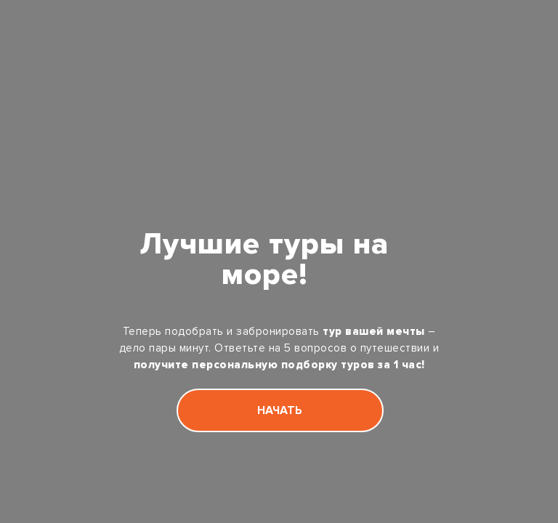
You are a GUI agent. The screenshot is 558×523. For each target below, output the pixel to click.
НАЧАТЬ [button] (279, 410)
